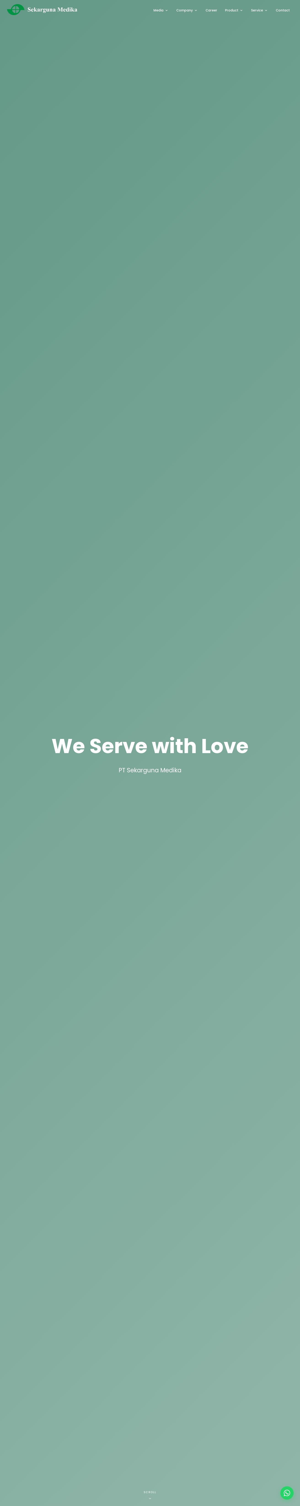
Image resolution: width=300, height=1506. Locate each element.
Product (234, 10)
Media (161, 10)
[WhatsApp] (287, 1493)
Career (211, 10)
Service (259, 10)
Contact (283, 10)
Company (187, 10)
